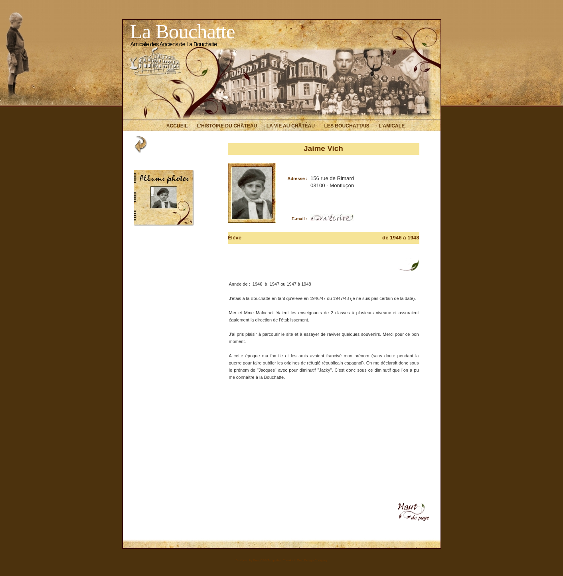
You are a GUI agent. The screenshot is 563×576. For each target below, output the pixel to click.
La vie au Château (291, 126)
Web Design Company (312, 560)
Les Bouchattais (346, 126)
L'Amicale (392, 126)
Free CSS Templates (267, 560)
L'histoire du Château (227, 126)
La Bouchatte (182, 31)
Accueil (177, 126)
